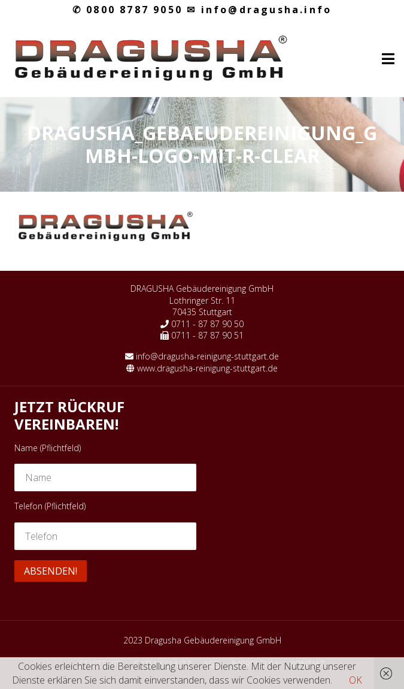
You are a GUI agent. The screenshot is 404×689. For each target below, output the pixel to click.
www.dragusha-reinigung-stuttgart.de (207, 368)
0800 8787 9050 (127, 9)
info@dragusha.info (259, 9)
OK (355, 680)
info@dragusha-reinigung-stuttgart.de (207, 356)
